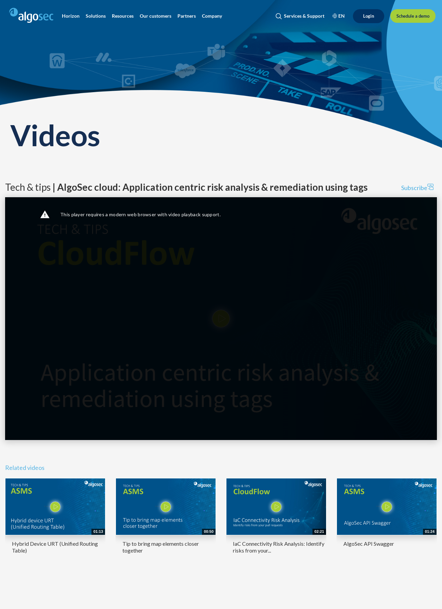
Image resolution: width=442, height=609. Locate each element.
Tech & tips (186, 187)
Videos (55, 134)
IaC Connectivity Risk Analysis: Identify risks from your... (278, 547)
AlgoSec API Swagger (368, 543)
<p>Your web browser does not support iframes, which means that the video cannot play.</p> (221, 318)
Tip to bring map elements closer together (160, 547)
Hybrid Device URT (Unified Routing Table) (55, 547)
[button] (71, 16)
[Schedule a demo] (413, 16)
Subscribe (417, 187)
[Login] (368, 16)
